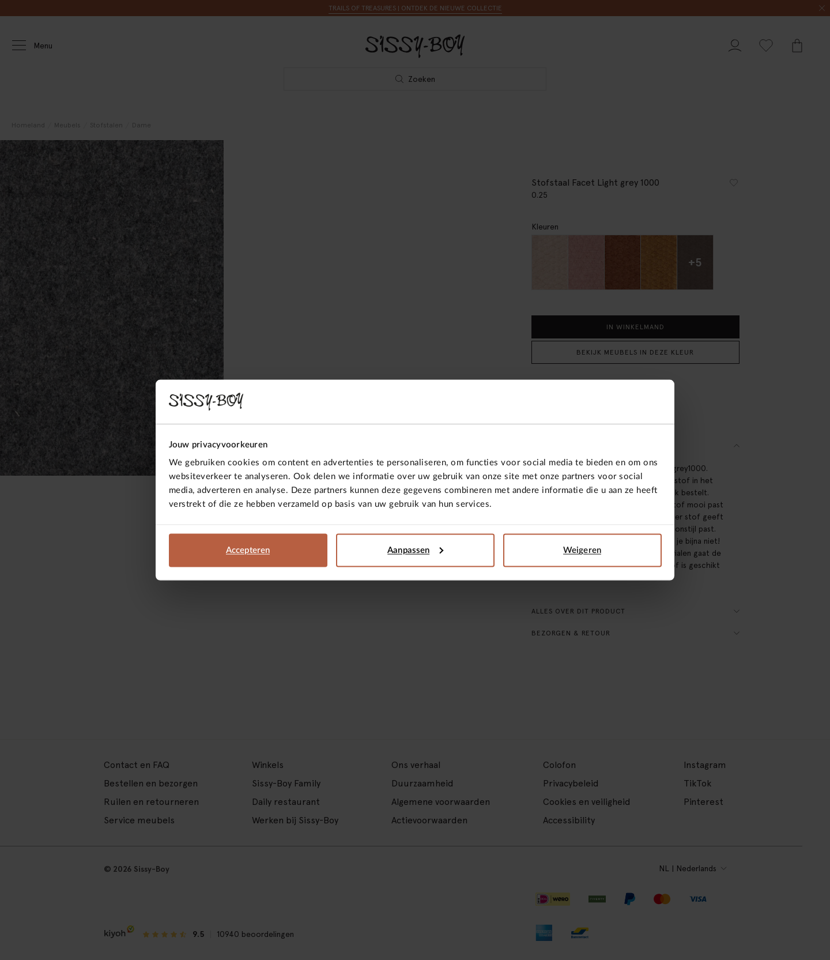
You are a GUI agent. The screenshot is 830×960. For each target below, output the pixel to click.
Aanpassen (415, 549)
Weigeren (582, 549)
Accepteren (248, 549)
